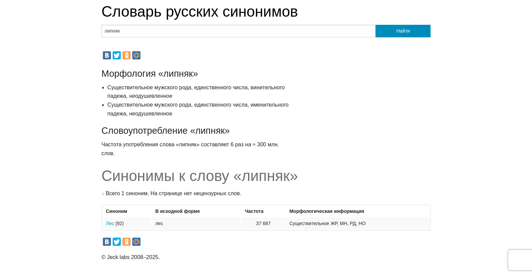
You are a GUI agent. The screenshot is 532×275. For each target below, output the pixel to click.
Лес (110, 223)
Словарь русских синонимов (199, 11)
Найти (403, 31)
